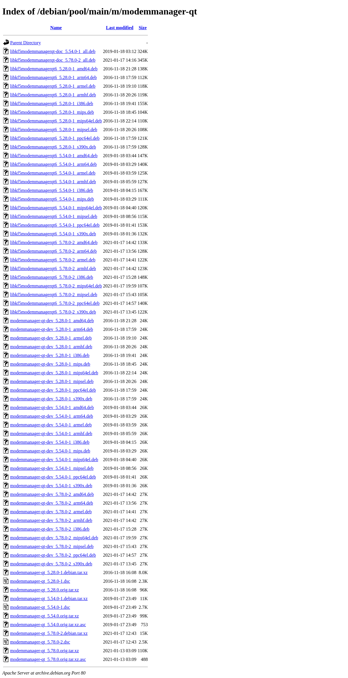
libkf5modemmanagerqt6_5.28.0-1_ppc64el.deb (55, 138)
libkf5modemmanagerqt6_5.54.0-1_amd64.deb (54, 155)
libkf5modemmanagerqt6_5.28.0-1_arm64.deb (53, 77)
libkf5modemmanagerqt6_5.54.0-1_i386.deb (51, 190)
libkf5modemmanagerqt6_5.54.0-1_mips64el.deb (56, 207)
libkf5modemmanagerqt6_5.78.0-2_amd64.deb (54, 242)
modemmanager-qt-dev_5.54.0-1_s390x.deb (51, 485)
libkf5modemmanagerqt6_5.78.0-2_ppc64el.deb (55, 303)
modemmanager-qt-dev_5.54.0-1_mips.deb (50, 450)
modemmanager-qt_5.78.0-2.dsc (40, 641)
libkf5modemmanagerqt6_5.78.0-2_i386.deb (51, 277)
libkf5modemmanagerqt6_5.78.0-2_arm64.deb (53, 251)
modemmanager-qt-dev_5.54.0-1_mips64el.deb (54, 459)
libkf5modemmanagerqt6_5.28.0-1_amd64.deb (54, 68)
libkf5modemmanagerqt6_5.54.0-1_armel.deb (53, 173)
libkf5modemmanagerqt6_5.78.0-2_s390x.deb (53, 311)
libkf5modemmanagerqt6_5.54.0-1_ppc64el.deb (55, 225)
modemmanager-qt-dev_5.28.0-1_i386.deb (49, 355)
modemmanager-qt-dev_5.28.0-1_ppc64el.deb (53, 390)
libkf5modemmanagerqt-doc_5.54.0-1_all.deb (53, 51)
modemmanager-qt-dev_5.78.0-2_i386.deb (49, 529)
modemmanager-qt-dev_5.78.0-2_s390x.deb (51, 563)
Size (143, 27)
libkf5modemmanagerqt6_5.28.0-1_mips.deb (52, 112)
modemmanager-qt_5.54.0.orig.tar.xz (44, 615)
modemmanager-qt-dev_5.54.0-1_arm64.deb (51, 416)
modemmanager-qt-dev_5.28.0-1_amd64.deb (52, 320)
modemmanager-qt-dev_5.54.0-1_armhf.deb (51, 433)
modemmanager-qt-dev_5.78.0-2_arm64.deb (51, 503)
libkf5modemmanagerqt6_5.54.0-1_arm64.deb (53, 164)
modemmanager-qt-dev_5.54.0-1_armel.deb (51, 424)
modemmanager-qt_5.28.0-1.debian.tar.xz (49, 572)
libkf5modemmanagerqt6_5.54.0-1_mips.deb (52, 199)
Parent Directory (25, 42)
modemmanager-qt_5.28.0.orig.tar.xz (44, 589)
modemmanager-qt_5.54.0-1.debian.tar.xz (49, 598)
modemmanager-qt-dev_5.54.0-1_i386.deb (49, 442)
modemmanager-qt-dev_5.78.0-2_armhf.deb (51, 520)
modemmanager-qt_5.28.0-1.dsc (40, 581)
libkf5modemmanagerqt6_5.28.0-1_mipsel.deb (53, 129)
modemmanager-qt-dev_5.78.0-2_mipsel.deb (52, 546)
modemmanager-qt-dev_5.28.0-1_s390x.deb (51, 398)
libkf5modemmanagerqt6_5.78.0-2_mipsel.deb (53, 294)
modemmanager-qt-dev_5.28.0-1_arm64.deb (51, 329)
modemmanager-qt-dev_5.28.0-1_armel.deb (51, 338)
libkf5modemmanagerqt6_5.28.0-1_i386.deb (51, 103)
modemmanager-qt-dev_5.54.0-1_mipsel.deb (52, 468)
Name (56, 27)
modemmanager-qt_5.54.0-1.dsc (40, 607)
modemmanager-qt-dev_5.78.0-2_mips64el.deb (54, 537)
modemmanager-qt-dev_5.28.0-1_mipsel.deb (52, 381)
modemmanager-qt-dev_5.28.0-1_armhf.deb (51, 346)
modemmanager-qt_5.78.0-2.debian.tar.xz (49, 633)
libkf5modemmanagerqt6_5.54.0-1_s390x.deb (53, 233)
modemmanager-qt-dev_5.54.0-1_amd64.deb (52, 407)
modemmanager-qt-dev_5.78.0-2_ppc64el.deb (53, 555)
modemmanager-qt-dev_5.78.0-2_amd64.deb (52, 494)
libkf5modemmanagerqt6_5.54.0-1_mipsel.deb (53, 216)
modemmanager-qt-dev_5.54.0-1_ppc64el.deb (53, 476)
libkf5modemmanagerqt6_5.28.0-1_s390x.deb (53, 146)
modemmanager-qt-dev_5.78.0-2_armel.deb (51, 511)
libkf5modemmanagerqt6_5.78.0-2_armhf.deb (53, 268)
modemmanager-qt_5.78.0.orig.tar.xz (44, 650)
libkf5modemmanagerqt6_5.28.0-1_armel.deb (53, 86)
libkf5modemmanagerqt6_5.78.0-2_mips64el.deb (56, 285)
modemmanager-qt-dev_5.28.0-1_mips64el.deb (54, 372)
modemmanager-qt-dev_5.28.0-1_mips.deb (50, 364)
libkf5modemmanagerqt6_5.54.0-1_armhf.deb (53, 181)
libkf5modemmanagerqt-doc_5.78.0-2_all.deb (53, 60)
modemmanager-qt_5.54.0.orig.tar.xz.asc (48, 624)
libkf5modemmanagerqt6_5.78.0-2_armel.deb (53, 259)
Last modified (119, 27)
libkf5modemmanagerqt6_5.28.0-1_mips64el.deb (56, 120)
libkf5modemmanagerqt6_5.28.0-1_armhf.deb (53, 94)
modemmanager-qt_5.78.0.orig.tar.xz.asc (48, 659)
